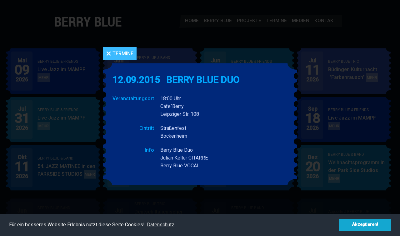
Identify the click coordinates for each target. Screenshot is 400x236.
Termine (122, 54)
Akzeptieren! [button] (365, 224)
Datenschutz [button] (160, 225)
